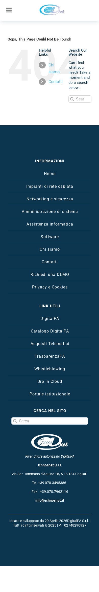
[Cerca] (49, 421)
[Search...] (79, 99)
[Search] (72, 99)
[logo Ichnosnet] (52, 6)
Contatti (55, 81)
